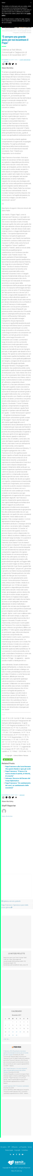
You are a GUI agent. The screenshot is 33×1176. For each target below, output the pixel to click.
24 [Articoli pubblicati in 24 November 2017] (20, 1032)
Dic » (8, 1039)
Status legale (9, 1150)
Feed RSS (17, 1047)
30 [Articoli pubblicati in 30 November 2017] (16, 1035)
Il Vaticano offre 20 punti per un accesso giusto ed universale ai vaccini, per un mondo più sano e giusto (16, 1052)
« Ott (5, 1039)
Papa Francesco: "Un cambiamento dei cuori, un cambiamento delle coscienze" (18, 785)
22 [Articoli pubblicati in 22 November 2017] (13, 1032)
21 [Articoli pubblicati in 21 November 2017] (9, 1032)
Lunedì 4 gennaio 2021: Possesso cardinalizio (16, 1086)
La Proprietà (22, 1147)
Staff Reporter (25, 59)
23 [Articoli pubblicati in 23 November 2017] (16, 1032)
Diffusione (15, 1147)
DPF (9, 1147)
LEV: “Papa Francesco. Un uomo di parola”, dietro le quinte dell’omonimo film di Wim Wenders (15, 1070)
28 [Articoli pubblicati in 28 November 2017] (9, 1035)
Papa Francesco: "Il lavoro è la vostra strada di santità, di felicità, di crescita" (17, 773)
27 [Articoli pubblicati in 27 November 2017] (5, 1035)
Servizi (30, 1147)
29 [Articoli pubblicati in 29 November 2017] (13, 1035)
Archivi (6, 61)
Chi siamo (3, 1147)
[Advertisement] (16, 887)
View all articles (7, 816)
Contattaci (24, 1150)
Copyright (17, 1150)
